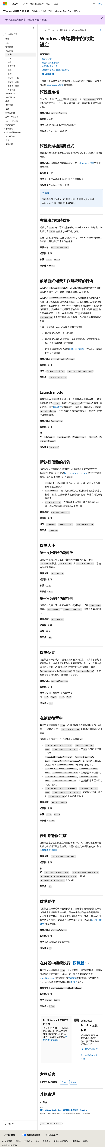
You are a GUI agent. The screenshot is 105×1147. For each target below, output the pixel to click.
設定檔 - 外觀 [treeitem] (13, 81)
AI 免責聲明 (7, 1141)
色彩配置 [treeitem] (11, 66)
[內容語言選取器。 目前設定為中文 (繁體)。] (9, 1135)
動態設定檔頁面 (49, 850)
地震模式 (72, 977)
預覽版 (78, 962)
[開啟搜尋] (94, 3)
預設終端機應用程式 (50, 62)
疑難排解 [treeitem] (9, 144)
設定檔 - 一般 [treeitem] (13, 77)
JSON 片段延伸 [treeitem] (11, 116)
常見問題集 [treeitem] (10, 136)
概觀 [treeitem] (7, 38)
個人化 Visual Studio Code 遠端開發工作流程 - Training (63, 1110)
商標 (85, 1141)
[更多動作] (100, 30)
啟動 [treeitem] (9, 54)
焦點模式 (57, 407)
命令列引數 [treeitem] (10, 93)
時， (76, 472)
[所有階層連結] (42, 30)
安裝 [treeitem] (7, 42)
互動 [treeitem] (9, 58)
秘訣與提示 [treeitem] (10, 124)
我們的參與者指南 (55, 1038)
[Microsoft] (5, 3)
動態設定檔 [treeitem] (10, 113)
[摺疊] (33, 28)
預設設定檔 (47, 59)
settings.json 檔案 (55, 84)
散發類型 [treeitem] (9, 46)
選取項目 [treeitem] (9, 105)
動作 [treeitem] (9, 74)
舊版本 (18, 1141)
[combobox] (18, 34)
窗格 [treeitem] (7, 109)
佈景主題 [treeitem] (11, 89)
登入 (100, 3)
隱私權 (45, 1141)
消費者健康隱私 (60, 1141)
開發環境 (63, 30)
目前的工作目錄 (76, 349)
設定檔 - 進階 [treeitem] (13, 85)
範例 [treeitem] (7, 140)
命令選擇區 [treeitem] (10, 97)
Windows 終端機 (79, 30)
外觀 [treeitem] (9, 62)
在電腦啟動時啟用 (49, 66)
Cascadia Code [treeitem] (11, 120)
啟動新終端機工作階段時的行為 (55, 69)
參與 (37, 1141)
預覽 (73, 981)
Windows (51, 30)
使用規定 (76, 1141)
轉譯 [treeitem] (9, 70)
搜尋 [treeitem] (7, 101)
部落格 (27, 1141)
